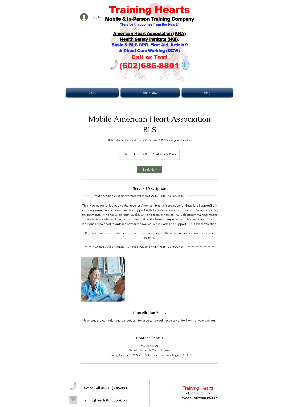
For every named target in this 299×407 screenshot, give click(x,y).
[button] (93, 92)
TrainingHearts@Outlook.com (105, 400)
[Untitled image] (103, 279)
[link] (149, 169)
